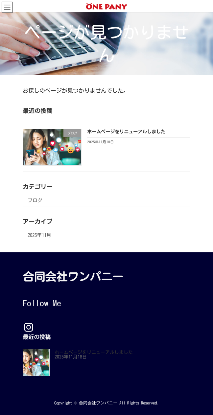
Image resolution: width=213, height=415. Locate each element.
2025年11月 (39, 234)
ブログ (35, 199)
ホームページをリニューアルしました (126, 131)
